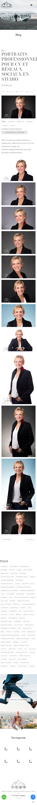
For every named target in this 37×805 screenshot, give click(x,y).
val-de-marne (22, 659)
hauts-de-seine (6, 604)
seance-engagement (23, 638)
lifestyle (4, 614)
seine (33, 638)
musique (22, 618)
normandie (17, 621)
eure (10, 597)
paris (2, 631)
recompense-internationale (10, 635)
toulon (32, 652)
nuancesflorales (7, 625)
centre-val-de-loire (7, 576)
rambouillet (31, 631)
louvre (11, 614)
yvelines (32, 666)
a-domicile (4, 566)
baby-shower (28, 570)
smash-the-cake (6, 645)
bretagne (23, 573)
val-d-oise (12, 659)
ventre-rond (24, 662)
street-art (12, 649)
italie (29, 607)
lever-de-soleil (28, 611)
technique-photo (22, 652)
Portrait (21, 91)
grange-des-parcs (23, 601)
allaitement (14, 566)
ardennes (4, 570)
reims (23, 635)
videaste (13, 666)
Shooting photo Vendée (14, 132)
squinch (5, 125)
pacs (19, 628)
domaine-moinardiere (27, 590)
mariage (18, 614)
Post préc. (7, 539)
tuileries (4, 659)
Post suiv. (30, 539)
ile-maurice (4, 607)
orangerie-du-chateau (8, 628)
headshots (20, 121)
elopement (10, 594)
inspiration (14, 607)
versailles (4, 666)
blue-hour (14, 573)
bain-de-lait (5, 573)
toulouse (4, 656)
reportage (31, 635)
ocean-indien (29, 625)
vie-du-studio (22, 666)
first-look (4, 601)
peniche (9, 631)
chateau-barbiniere (7, 580)
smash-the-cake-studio (21, 645)
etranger (4, 597)
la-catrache (13, 611)
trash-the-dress (24, 656)
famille (33, 597)
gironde (12, 601)
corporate (11, 121)
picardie (16, 631)
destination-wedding (24, 587)
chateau (32, 576)
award (19, 570)
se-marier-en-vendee (7, 638)
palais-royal (27, 628)
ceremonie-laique (22, 576)
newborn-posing (6, 621)
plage (23, 631)
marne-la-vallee (28, 614)
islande (22, 607)
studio (12, 125)
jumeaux (4, 611)
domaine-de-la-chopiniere (9, 590)
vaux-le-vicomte (6, 662)
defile (33, 583)
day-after (25, 583)
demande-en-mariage (8, 587)
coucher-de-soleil (7, 583)
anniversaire (24, 566)
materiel (4, 618)
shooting (24, 642)
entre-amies (31, 594)
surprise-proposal (7, 652)
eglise (3, 594)
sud (25, 649)
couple (17, 583)
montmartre (13, 618)
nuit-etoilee (19, 625)
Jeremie (10, 91)
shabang (30, 121)
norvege (26, 621)
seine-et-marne (6, 642)
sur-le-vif (32, 649)
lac (20, 611)
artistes (12, 570)
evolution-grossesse (21, 597)
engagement (20, 594)
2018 (3, 91)
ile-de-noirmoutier (28, 604)
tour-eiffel (13, 656)
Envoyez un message (18, 700)
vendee (16, 662)
